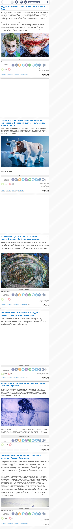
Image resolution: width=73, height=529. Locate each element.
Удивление (10, 74)
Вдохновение (24, 74)
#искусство (40, 444)
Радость (23, 377)
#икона (41, 300)
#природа (39, 373)
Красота (17, 74)
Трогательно (24, 304)
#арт (47, 373)
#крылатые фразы (44, 188)
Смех (3, 190)
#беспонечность (45, 374)
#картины (46, 70)
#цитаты (41, 68)
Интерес (4, 74)
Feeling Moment (45, 523)
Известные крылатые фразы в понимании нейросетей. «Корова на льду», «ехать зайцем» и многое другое (23, 122)
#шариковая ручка (44, 447)
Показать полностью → (24, 59)
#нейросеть (46, 185)
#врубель (46, 301)
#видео (44, 373)
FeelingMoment (45, 74)
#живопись (46, 300)
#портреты (46, 71)
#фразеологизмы (44, 186)
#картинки (46, 183)
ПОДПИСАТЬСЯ (34, 2)
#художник (46, 68)
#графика (40, 71)
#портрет (41, 70)
